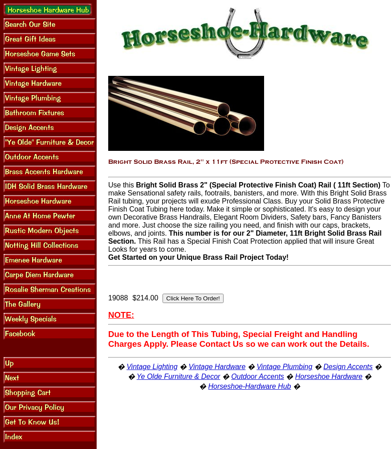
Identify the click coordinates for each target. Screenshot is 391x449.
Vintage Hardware (217, 366)
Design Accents (348, 366)
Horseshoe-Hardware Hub (249, 386)
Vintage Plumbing (284, 366)
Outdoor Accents (257, 376)
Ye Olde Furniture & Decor (178, 376)
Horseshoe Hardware (328, 376)
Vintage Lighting (151, 366)
